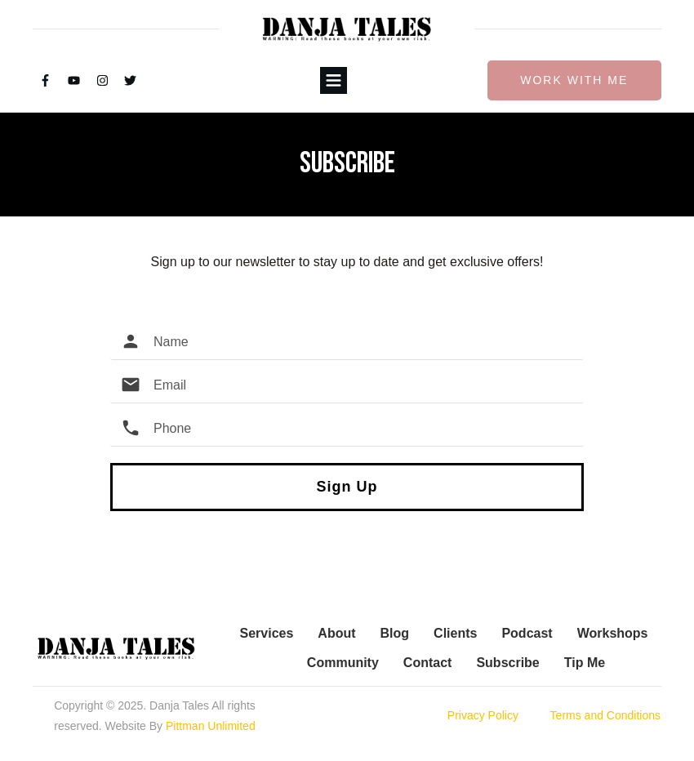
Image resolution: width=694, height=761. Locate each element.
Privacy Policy (482, 715)
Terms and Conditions (605, 715)
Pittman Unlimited (211, 725)
